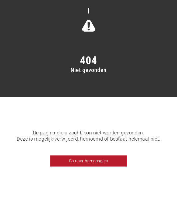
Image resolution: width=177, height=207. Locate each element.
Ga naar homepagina (88, 160)
